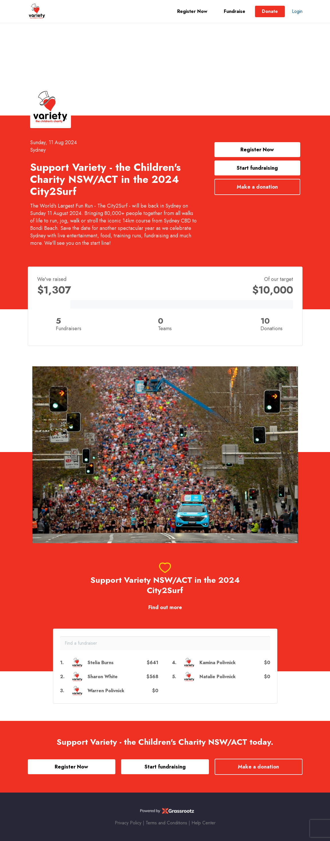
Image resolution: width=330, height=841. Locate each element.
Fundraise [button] (234, 11)
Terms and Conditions (166, 823)
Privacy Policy (128, 823)
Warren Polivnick (106, 690)
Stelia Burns (101, 662)
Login (297, 11)
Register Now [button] (192, 11)
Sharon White (103, 676)
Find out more (165, 607)
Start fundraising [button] (257, 168)
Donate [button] (270, 11)
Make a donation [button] (257, 187)
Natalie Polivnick (217, 676)
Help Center (203, 823)
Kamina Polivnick (217, 662)
